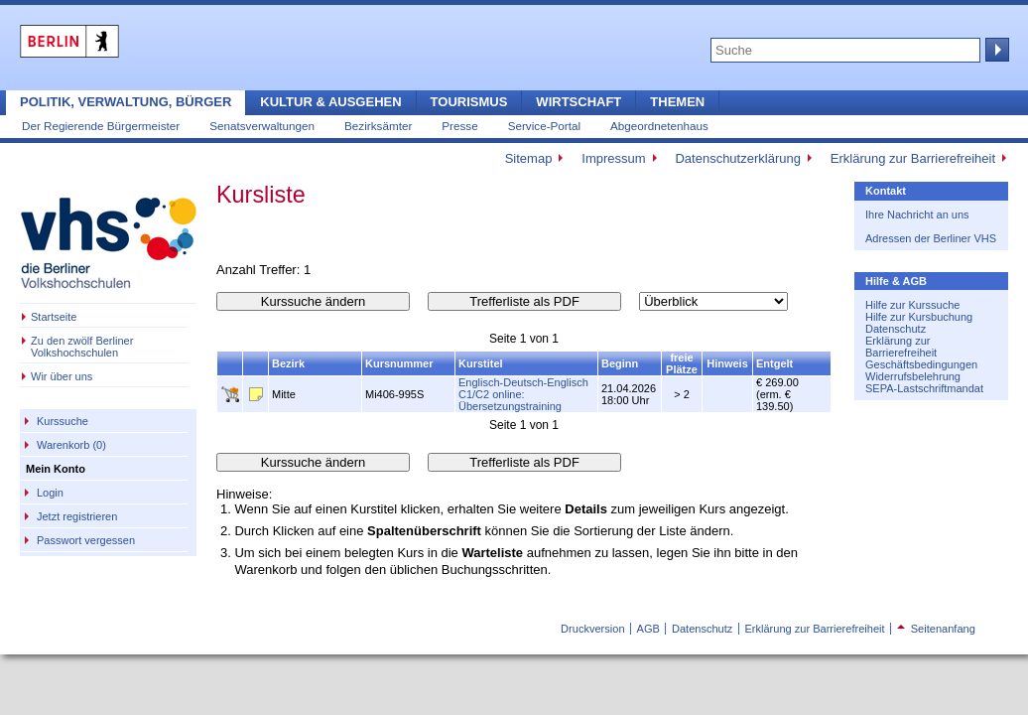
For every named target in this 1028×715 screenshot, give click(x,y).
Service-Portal (544, 125)
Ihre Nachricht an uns (917, 214)
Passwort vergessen (86, 540)
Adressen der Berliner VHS (930, 238)
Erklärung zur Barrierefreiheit (913, 158)
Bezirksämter (378, 125)
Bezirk (288, 363)
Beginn (619, 363)
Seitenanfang (936, 629)
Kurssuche (62, 421)
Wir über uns (61, 376)
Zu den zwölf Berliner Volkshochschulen (82, 346)
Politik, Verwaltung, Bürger (125, 101)
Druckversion (592, 629)
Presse (459, 125)
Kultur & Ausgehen (330, 101)
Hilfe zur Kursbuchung (918, 317)
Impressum (613, 158)
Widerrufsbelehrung (913, 376)
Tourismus (469, 101)
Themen (677, 101)
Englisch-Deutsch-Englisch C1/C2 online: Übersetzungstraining (523, 394)
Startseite (53, 317)
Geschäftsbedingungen (921, 364)
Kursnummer (399, 363)
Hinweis (727, 363)
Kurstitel (480, 363)
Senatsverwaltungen (262, 125)
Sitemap (529, 158)
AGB (648, 629)
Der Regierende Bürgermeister (101, 125)
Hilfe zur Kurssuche (912, 305)
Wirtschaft (578, 101)
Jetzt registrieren (77, 516)
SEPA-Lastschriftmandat (924, 388)
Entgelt (774, 363)
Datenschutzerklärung (737, 158)
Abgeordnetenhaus (659, 125)
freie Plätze (682, 363)
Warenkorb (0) (71, 445)
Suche (995, 50)
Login (50, 493)
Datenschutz (895, 329)
